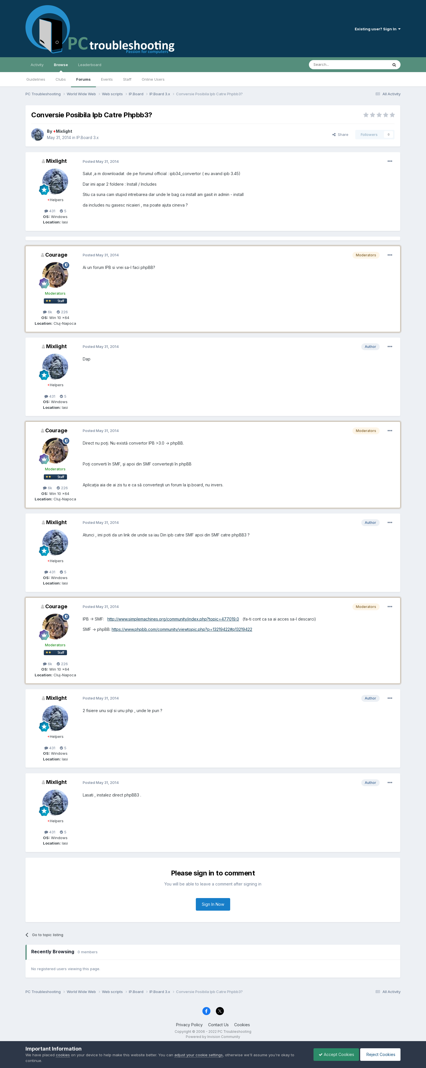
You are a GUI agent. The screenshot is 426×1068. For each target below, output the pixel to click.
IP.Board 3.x (87, 137)
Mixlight (62, 131)
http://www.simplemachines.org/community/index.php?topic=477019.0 (173, 619)
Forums (83, 79)
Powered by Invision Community (213, 1037)
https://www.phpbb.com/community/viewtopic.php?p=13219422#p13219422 (182, 629)
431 (49, 211)
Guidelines (35, 79)
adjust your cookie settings (198, 1055)
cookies (63, 1055)
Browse (61, 67)
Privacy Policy (189, 1024)
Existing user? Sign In (378, 29)
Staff (127, 79)
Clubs (61, 79)
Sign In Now (213, 904)
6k (47, 312)
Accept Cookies (333, 1054)
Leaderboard (89, 64)
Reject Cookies (379, 1054)
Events (107, 79)
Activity (37, 64)
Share (340, 134)
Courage (56, 255)
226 (62, 312)
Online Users (153, 79)
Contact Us (218, 1024)
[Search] (334, 64)
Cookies (242, 1024)
